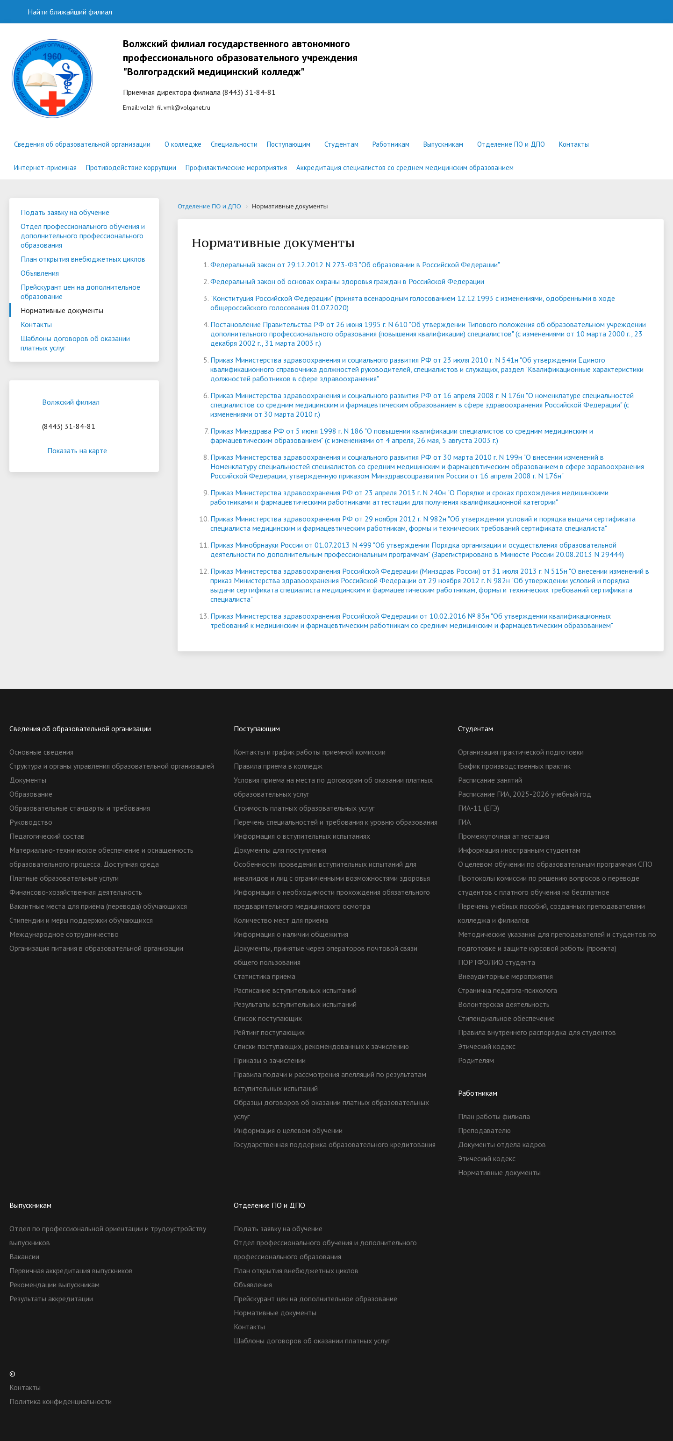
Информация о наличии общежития (291, 934)
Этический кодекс (486, 1046)
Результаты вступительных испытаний (295, 1004)
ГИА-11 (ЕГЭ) (478, 808)
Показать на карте (84, 450)
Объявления (40, 273)
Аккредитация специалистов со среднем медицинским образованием (405, 167)
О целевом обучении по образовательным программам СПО (555, 864)
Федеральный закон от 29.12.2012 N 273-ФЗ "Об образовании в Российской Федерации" (355, 264)
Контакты (574, 144)
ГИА (464, 822)
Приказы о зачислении (270, 1060)
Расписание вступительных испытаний (295, 990)
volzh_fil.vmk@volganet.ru (175, 108)
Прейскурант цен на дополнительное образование (80, 291)
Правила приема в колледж (278, 765)
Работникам (390, 144)
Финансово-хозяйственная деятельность (75, 892)
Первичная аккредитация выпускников (71, 1270)
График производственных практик (514, 765)
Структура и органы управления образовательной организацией (111, 765)
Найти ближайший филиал (64, 11)
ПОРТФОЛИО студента (496, 962)
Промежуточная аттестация (503, 836)
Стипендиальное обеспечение (506, 1018)
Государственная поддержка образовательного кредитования (335, 1144)
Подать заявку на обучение (65, 212)
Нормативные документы (62, 310)
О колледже (183, 144)
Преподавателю (484, 1130)
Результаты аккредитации (51, 1298)
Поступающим (288, 144)
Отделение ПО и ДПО (511, 144)
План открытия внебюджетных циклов (83, 259)
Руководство (30, 822)
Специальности (234, 144)
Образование (30, 794)
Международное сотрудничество (64, 934)
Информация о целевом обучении (288, 1130)
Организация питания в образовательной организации (96, 948)
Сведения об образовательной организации (82, 144)
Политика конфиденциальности (60, 1401)
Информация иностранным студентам (519, 850)
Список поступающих (268, 1018)
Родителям (476, 1060)
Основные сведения (41, 751)
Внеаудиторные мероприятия (505, 976)
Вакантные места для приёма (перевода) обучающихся (98, 906)
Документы (27, 780)
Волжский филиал (71, 402)
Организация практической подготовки (521, 751)
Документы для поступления (280, 850)
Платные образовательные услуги (64, 878)
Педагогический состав (47, 836)
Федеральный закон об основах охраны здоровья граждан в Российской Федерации (347, 281)
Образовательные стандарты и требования (79, 808)
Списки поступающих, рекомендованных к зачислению (321, 1046)
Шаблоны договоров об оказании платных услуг (75, 343)
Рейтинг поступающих (269, 1032)
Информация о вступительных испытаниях (302, 836)
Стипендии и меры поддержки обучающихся (81, 920)
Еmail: (244, 74)
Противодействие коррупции (131, 167)
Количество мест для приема (281, 920)
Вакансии (24, 1256)
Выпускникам (443, 144)
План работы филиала (494, 1116)
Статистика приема (264, 976)
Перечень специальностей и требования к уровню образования (335, 822)
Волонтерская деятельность (504, 1004)
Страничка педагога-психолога (507, 990)
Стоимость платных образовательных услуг (304, 808)
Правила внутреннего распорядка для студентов (537, 1032)
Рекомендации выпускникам (54, 1284)
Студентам (341, 144)
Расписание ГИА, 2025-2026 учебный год (524, 794)
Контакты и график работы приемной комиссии (310, 751)
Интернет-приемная (45, 167)
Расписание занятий (490, 780)
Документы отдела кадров (502, 1144)
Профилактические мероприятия (236, 167)
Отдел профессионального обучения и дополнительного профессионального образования (83, 235)
